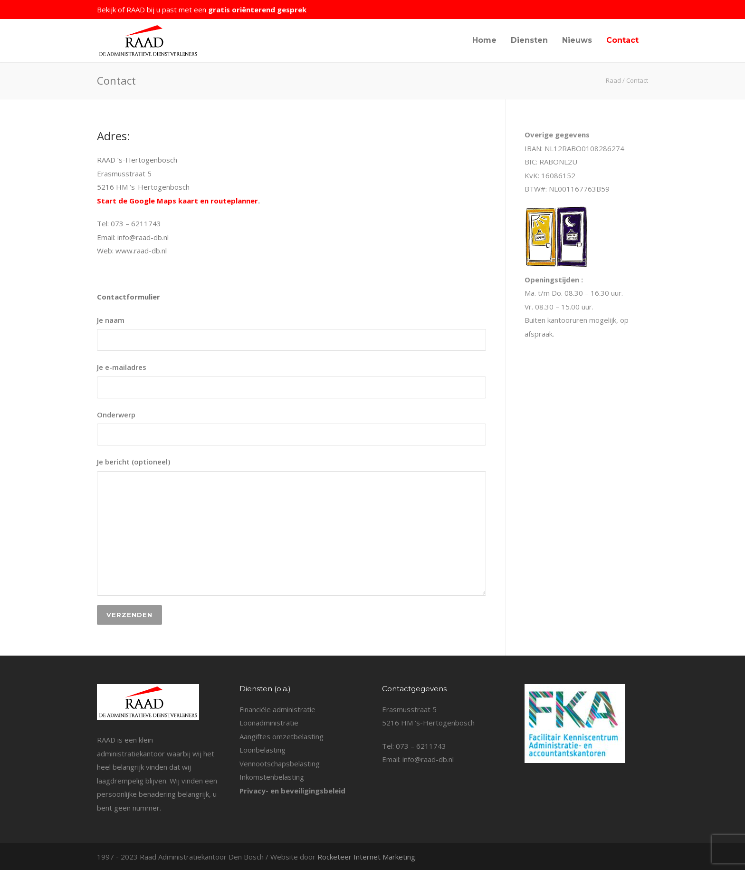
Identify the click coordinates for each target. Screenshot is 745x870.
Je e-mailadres (291, 380)
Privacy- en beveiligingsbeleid (292, 790)
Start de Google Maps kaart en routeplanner (177, 200)
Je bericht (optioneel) (291, 526)
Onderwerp (291, 428)
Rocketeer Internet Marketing (366, 856)
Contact (622, 40)
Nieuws (577, 40)
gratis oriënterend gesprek (257, 9)
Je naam (291, 333)
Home (484, 40)
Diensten (529, 40)
